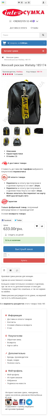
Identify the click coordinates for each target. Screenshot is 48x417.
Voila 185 (41, 303)
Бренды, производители (17, 357)
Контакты (11, 322)
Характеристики (14, 153)
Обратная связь (14, 339)
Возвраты (11, 342)
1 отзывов (18, 74)
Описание (11, 151)
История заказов (14, 377)
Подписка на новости (16, 383)
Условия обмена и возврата (19, 325)
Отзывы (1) (11, 156)
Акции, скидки (13, 360)
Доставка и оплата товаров (19, 319)
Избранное (12, 380)
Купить (24, 260)
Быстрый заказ (24, 249)
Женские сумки (12, 57)
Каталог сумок (24, 51)
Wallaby (19, 71)
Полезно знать (13, 363)
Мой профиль (13, 374)
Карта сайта (12, 345)
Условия (13, 213)
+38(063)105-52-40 (22, 21)
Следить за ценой (14, 235)
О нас (9, 328)
